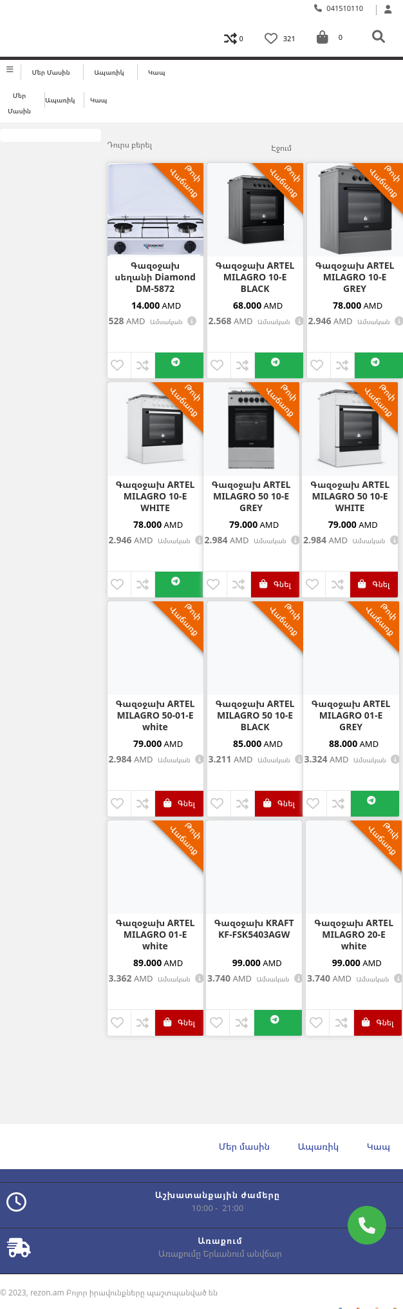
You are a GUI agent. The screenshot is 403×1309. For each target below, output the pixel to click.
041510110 (339, 8)
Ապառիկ (109, 72)
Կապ (156, 72)
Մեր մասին (51, 72)
